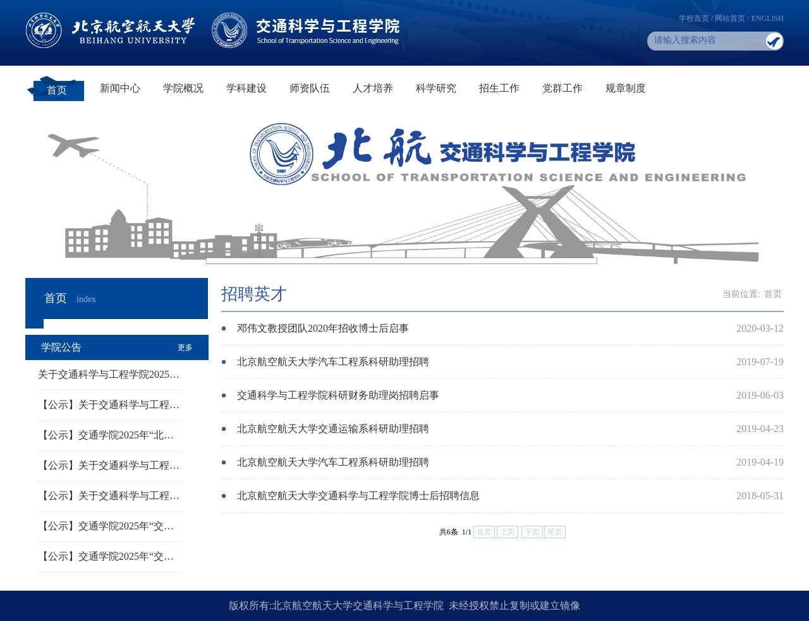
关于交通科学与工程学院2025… (108, 374)
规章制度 (625, 88)
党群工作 (562, 88)
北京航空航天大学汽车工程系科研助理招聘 (333, 361)
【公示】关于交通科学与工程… (108, 404)
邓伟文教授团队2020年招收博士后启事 (323, 328)
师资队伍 (309, 88)
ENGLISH (767, 18)
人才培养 (373, 88)
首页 (57, 90)
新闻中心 (120, 88)
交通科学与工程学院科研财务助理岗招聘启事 (338, 395)
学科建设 (246, 88)
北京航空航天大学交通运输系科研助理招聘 (333, 428)
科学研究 (436, 88)
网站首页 (730, 18)
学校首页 (694, 18)
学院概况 (183, 88)
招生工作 (499, 88)
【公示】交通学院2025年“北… (106, 435)
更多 (185, 347)
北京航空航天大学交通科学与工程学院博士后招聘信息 (358, 495)
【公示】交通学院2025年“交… (106, 526)
